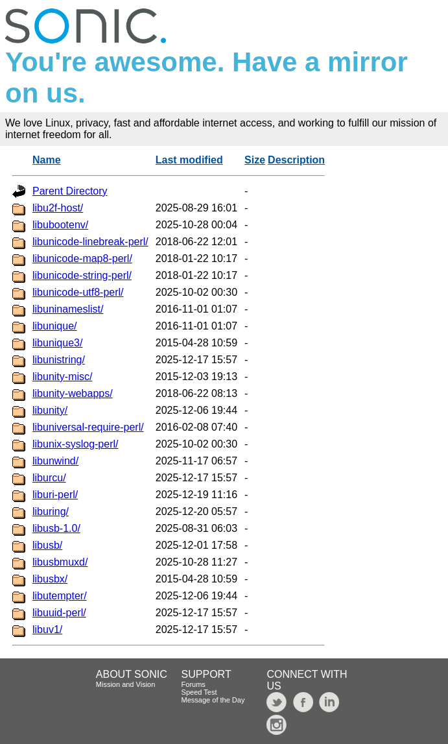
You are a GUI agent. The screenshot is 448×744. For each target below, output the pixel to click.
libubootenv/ (60, 224)
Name (46, 159)
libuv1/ (47, 629)
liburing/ (50, 511)
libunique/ (54, 325)
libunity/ (49, 410)
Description (296, 159)
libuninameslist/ (67, 309)
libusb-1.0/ (56, 528)
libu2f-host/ (57, 207)
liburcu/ (49, 477)
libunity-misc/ (62, 376)
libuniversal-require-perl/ (88, 427)
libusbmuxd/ (60, 562)
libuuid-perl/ (59, 612)
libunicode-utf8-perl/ (78, 292)
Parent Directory (70, 191)
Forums (194, 684)
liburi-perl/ (55, 494)
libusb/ (47, 545)
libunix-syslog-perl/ (75, 444)
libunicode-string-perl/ (82, 275)
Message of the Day (213, 700)
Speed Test (199, 692)
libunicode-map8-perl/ (82, 258)
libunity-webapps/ (72, 393)
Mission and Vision (126, 684)
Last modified (189, 159)
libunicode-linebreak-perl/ (90, 241)
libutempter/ (59, 595)
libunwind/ (55, 460)
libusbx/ (49, 578)
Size (254, 159)
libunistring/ (58, 359)
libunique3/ (57, 342)
